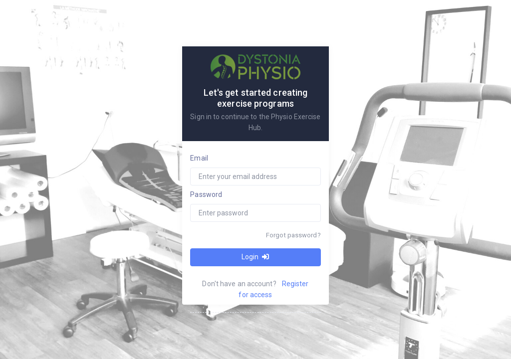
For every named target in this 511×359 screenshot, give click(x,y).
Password (206, 194)
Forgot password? (293, 235)
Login (255, 257)
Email (199, 158)
